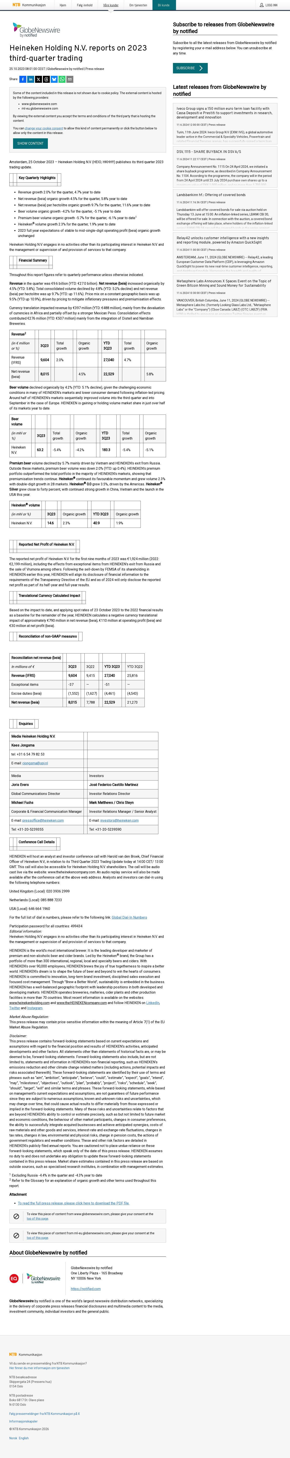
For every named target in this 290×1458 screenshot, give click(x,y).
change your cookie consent (44, 128)
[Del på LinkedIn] (30, 80)
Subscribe (190, 68)
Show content (30, 143)
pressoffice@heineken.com (43, 820)
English (24, 1438)
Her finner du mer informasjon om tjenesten (39, 1368)
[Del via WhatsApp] (62, 80)
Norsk (13, 1438)
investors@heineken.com (119, 820)
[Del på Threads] (46, 80)
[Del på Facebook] (22, 80)
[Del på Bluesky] (54, 80)
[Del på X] (38, 80)
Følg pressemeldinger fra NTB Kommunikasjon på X (44, 1414)
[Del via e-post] (69, 80)
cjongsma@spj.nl (35, 763)
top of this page (37, 1218)
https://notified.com (86, 1289)
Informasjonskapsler (23, 1421)
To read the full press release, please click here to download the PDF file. (73, 1203)
